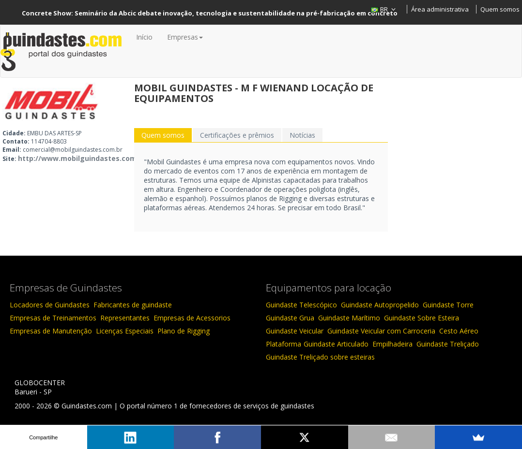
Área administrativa (440, 9)
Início (144, 37)
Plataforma (283, 343)
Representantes (125, 317)
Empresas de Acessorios (192, 317)
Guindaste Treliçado (447, 343)
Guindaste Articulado (336, 343)
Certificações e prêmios (237, 135)
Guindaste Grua (290, 317)
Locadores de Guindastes (50, 304)
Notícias (302, 135)
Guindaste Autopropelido (380, 304)
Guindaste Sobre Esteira (421, 317)
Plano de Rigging (183, 330)
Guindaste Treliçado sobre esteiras (320, 357)
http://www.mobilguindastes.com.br (82, 158)
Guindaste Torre (448, 304)
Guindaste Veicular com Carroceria (381, 330)
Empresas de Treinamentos (53, 317)
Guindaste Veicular (294, 330)
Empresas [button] (185, 37)
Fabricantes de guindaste (132, 304)
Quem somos (500, 9)
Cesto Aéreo (458, 330)
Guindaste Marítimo (349, 317)
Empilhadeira (392, 343)
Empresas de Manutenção (51, 330)
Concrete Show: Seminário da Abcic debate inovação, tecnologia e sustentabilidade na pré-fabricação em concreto (210, 13)
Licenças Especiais (125, 330)
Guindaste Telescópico (301, 304)
